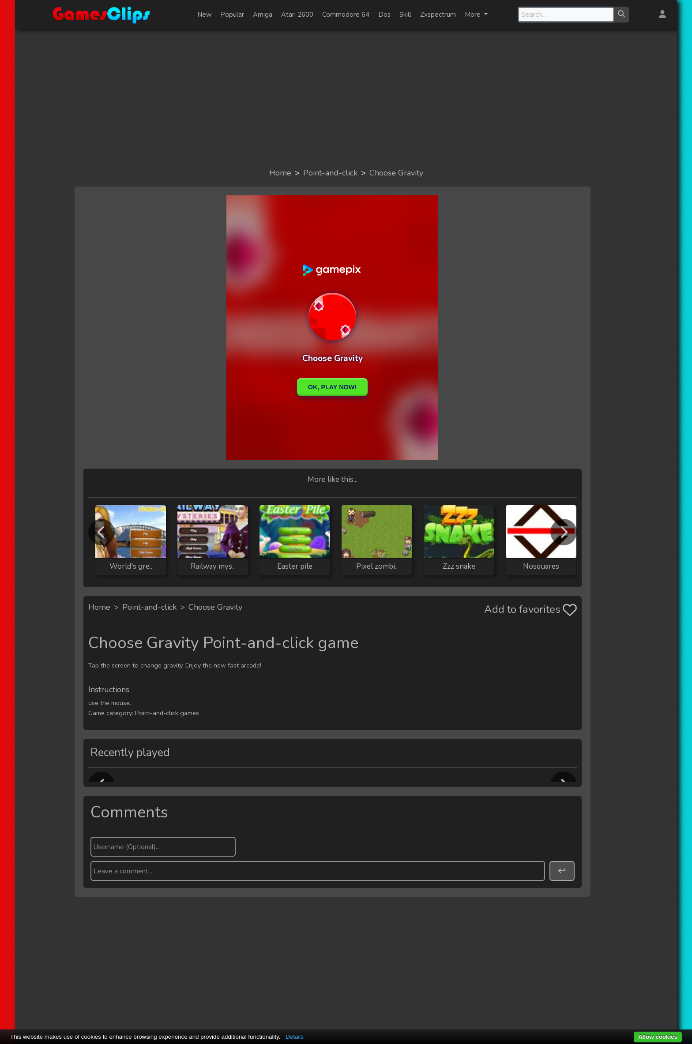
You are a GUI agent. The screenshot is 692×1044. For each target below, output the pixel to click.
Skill (405, 14)
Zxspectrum (438, 14)
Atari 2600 (297, 14)
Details (295, 1036)
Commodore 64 (345, 14)
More (473, 14)
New (204, 14)
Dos (384, 14)
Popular (232, 14)
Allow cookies (657, 1036)
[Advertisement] (346, 98)
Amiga (262, 14)
